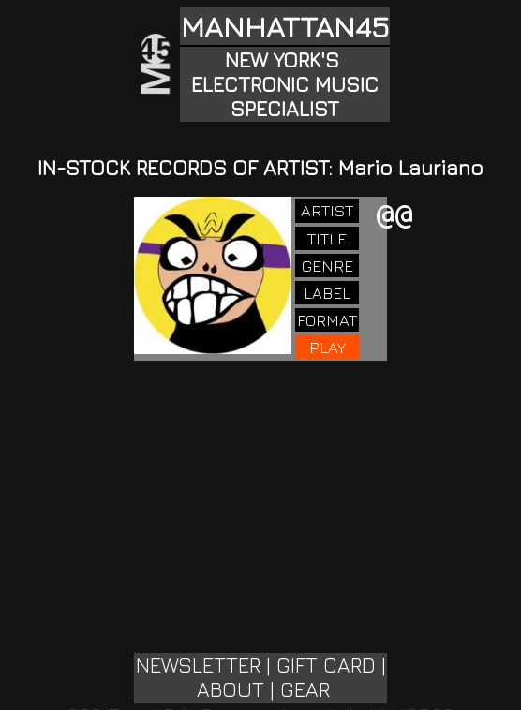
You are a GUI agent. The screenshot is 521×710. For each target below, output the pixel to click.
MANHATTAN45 (285, 26)
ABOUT (230, 689)
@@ (394, 216)
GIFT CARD (326, 665)
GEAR (305, 689)
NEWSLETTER (198, 665)
